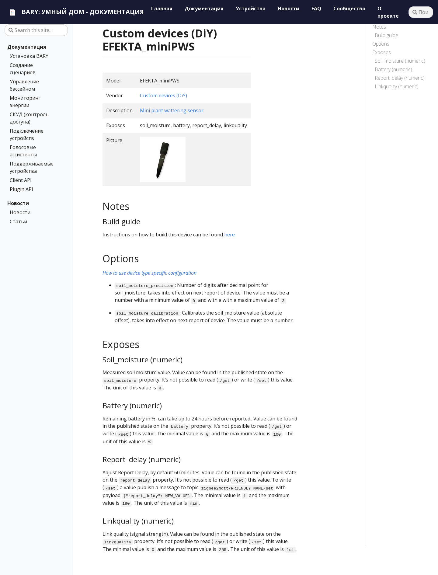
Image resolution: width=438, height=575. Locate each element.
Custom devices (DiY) (163, 95)
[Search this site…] (36, 30)
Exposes (381, 52)
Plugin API (21, 189)
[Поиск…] (420, 12)
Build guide (386, 35)
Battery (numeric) (393, 69)
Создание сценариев (23, 69)
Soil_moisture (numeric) (400, 61)
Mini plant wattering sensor (171, 110)
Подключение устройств (26, 134)
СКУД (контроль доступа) (29, 118)
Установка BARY (29, 56)
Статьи (18, 221)
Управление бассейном (24, 85)
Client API (21, 180)
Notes (379, 26)
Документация (26, 47)
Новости (18, 203)
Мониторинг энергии (25, 102)
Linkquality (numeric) (397, 86)
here (229, 234)
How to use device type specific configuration (149, 273)
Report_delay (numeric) (400, 78)
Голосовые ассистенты (23, 151)
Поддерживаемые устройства (32, 167)
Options (380, 43)
